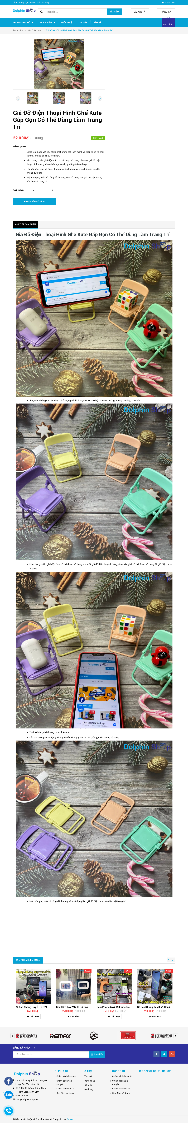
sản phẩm (168, 24)
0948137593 (22, 1095)
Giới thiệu (67, 22)
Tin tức (83, 22)
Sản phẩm (48, 22)
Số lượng (18, 190)
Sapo (70, 1119)
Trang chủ (24, 22)
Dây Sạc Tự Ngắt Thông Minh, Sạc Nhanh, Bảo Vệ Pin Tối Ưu (50, 1007)
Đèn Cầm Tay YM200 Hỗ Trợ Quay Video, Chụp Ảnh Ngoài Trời (132, 1007)
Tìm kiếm (114, 11)
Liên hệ (97, 22)
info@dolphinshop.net (27, 1099)
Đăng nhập (141, 12)
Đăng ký (166, 12)
